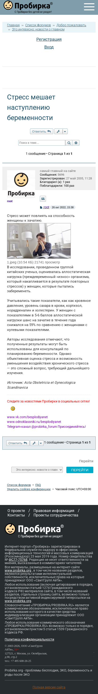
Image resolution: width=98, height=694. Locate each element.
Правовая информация (54, 510)
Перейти (86, 461)
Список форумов (38, 25)
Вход (49, 47)
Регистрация (49, 39)
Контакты (16, 515)
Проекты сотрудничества (56, 515)
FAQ (38, 485)
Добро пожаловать (71, 25)
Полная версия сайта (49, 687)
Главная (13, 25)
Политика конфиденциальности (29, 639)
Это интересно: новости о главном (38, 29)
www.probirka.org (18, 570)
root (46, 207)
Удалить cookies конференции (29, 489)
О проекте (16, 510)
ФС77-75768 (18, 559)
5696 (61, 174)
